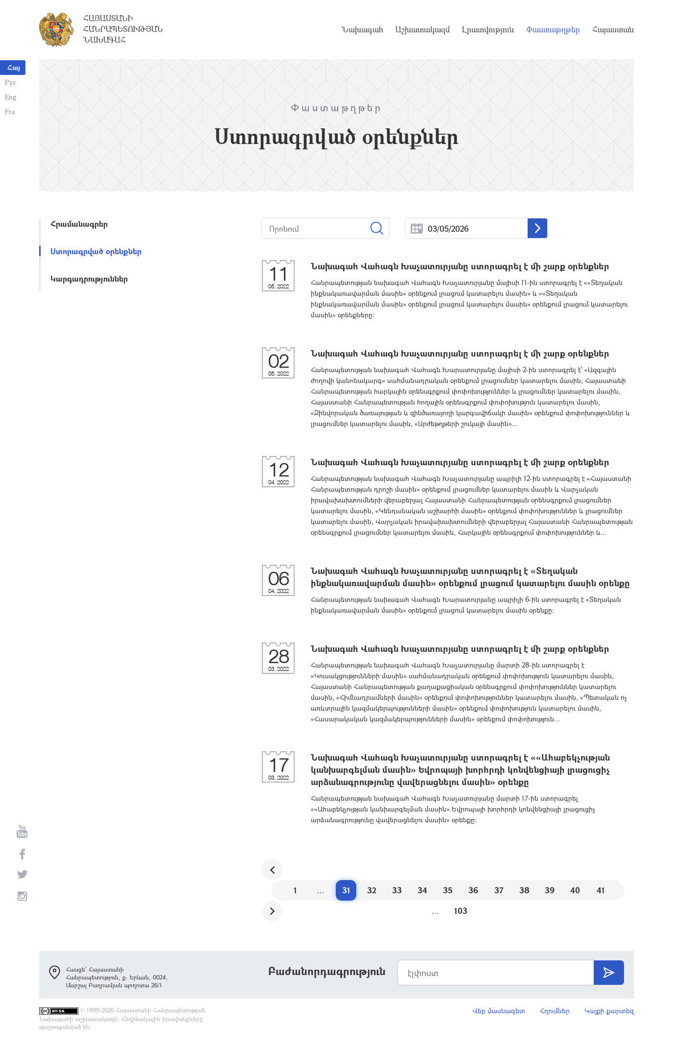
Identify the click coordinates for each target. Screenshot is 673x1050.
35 (448, 890)
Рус (10, 82)
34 (422, 890)
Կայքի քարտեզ (609, 1010)
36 (473, 890)
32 (371, 890)
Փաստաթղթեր (553, 29)
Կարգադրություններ (89, 278)
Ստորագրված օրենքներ (95, 251)
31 (346, 890)
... (417, 228)
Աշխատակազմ (422, 29)
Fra (10, 111)
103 (460, 911)
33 (397, 890)
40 (575, 890)
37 (499, 890)
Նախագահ (362, 29)
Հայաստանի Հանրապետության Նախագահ (123, 29)
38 (524, 890)
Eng (10, 96)
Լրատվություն (488, 29)
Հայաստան (613, 29)
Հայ (13, 67)
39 (550, 890)
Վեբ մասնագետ (498, 1010)
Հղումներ (555, 1010)
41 (601, 890)
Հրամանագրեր (79, 223)
